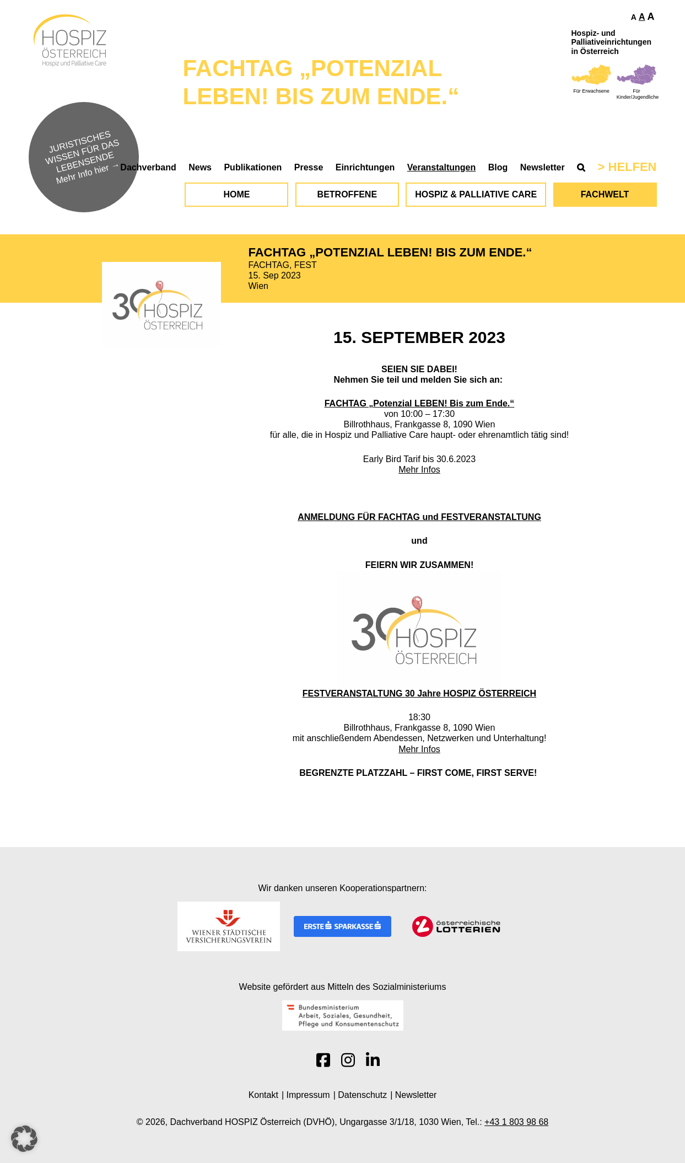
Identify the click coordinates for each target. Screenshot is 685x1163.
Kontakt (263, 1095)
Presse (308, 167)
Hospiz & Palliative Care (476, 194)
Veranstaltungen (441, 167)
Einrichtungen (365, 167)
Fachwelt (605, 194)
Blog (498, 167)
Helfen (632, 167)
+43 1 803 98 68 (516, 1122)
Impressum (308, 1095)
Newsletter (542, 167)
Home (236, 194)
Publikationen (253, 167)
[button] (24, 1138)
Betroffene (347, 194)
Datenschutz (362, 1095)
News (200, 167)
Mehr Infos (419, 469)
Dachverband (148, 167)
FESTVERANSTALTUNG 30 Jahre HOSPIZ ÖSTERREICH (419, 693)
